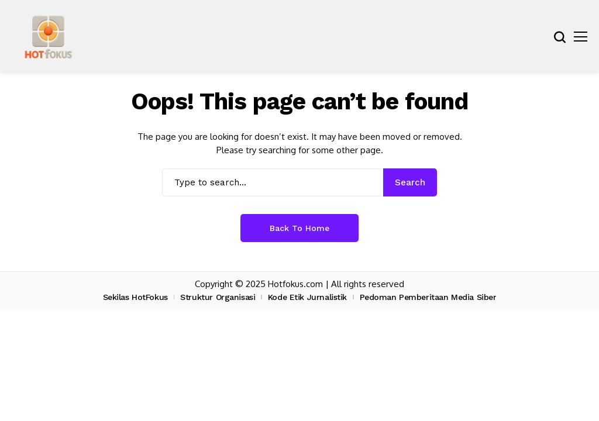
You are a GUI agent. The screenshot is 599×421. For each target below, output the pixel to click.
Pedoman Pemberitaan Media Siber (428, 297)
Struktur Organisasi (217, 297)
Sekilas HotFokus (135, 297)
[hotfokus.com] (48, 36)
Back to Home (299, 228)
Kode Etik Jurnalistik (307, 297)
